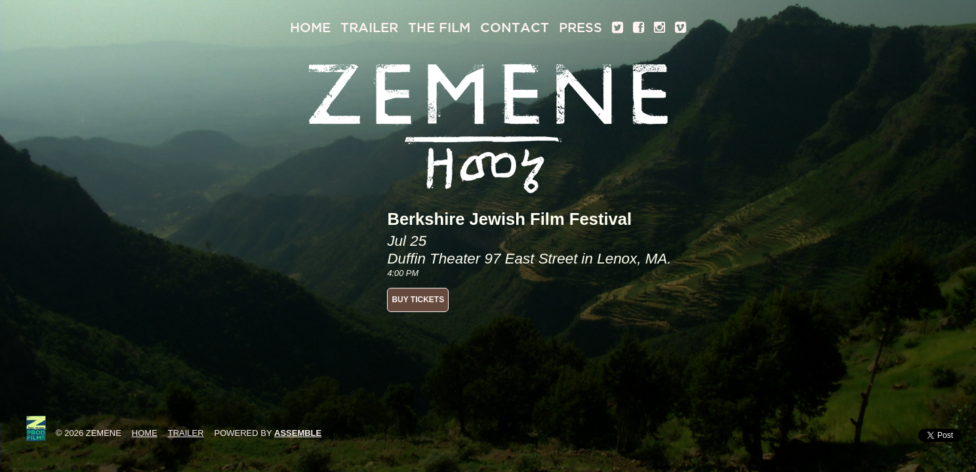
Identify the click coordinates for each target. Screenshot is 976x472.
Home (310, 28)
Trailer (369, 28)
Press (580, 28)
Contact (514, 28)
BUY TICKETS (418, 299)
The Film (439, 28)
